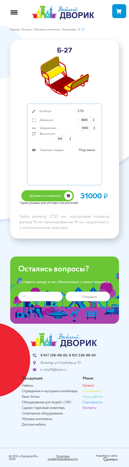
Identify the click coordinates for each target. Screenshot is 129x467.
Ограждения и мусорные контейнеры (49, 391)
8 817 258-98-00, (54, 355)
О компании (91, 391)
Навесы (27, 385)
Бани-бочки (31, 397)
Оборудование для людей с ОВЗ (46, 402)
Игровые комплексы (37, 419)
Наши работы (92, 397)
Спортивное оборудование (42, 413)
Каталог (88, 385)
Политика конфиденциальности (63, 458)
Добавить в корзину (45, 195)
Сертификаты (92, 402)
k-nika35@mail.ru (53, 369)
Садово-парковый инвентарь (43, 408)
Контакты (89, 408)
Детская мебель (34, 424)
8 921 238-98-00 (82, 355)
